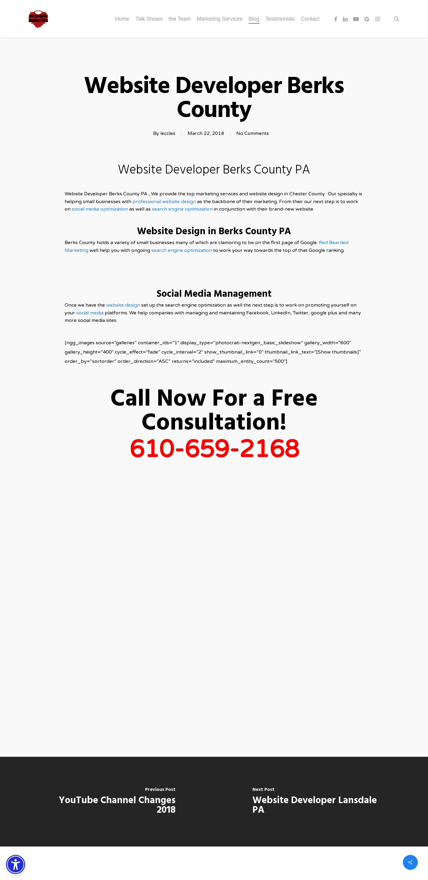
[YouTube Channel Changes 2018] (107, 801)
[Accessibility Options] (15, 864)
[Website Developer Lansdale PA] (321, 801)
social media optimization (100, 209)
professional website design (164, 202)
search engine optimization (182, 209)
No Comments (252, 133)
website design (123, 305)
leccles (167, 133)
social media (89, 313)
